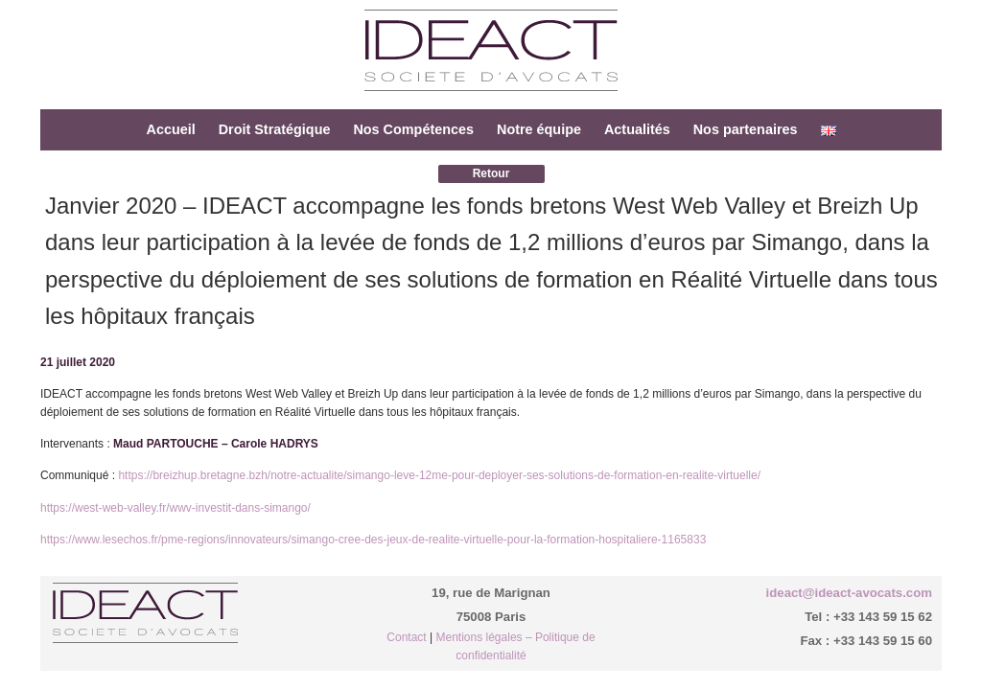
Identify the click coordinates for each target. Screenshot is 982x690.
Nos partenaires (745, 129)
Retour (491, 173)
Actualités (637, 129)
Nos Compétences (413, 129)
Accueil (170, 129)
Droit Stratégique (275, 129)
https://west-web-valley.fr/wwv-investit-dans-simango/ (175, 508)
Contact (406, 637)
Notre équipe (539, 129)
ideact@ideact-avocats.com (849, 593)
